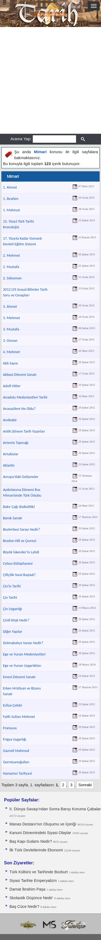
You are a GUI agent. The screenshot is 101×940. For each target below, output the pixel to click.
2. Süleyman (12, 278)
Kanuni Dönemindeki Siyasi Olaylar (40, 833)
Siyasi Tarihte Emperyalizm (33, 880)
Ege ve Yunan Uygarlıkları (22, 665)
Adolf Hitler (11, 386)
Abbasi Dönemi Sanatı (19, 374)
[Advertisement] (50, 80)
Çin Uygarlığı (12, 609)
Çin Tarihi (10, 597)
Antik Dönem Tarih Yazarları (24, 431)
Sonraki (85, 785)
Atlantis (9, 465)
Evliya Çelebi (12, 705)
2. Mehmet (11, 255)
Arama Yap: (21, 138)
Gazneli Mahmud (16, 750)
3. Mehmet (11, 318)
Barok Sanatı (12, 518)
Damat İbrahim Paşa (27, 889)
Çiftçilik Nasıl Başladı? (19, 575)
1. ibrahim (10, 198)
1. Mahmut (11, 210)
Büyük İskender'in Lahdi (21, 552)
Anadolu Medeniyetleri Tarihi (25, 397)
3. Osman (10, 340)
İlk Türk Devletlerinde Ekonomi (36, 850)
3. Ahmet (10, 306)
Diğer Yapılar (12, 631)
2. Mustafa (11, 267)
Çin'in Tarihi (12, 586)
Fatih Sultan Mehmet (19, 716)
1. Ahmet (10, 187)
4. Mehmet (11, 352)
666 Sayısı (10, 363)
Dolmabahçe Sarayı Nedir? (23, 643)
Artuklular (10, 454)
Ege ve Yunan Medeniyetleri (24, 654)
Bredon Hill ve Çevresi (19, 540)
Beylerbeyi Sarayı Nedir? (21, 529)
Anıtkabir (10, 420)
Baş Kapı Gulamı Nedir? (30, 841)
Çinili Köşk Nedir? (16, 620)
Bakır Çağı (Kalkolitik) (19, 506)
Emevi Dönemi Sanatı (19, 677)
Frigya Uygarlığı (14, 739)
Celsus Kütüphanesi (18, 563)
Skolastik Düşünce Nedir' (31, 898)
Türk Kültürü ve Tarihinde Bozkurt (38, 872)
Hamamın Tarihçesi (17, 773)
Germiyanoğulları (16, 762)
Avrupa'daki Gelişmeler (20, 476)
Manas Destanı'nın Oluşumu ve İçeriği (42, 824)
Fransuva (10, 728)
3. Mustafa (11, 329)
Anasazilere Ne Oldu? (19, 408)
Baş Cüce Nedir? (24, 906)
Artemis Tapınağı (15, 442)
